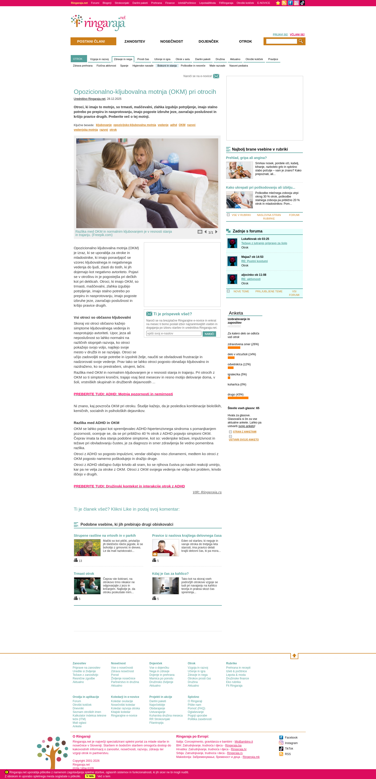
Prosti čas (143, 59)
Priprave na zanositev (86, 667)
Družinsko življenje (161, 682)
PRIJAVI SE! (280, 34)
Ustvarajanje (157, 712)
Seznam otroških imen (87, 712)
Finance (170, 2)
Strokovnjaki (122, 2)
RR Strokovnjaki (159, 719)
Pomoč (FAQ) (196, 708)
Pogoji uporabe (197, 715)
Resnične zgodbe (84, 678)
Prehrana (156, 2)
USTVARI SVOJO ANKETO (244, 439)
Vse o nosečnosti (122, 667)
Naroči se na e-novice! (197, 76)
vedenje (163, 125)
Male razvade (217, 65)
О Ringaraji (195, 701)
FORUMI (294, 215)
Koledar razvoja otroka (125, 708)
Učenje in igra (162, 59)
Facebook (291, 737)
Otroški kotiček (245, 2)
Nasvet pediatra (238, 65)
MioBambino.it (244, 741)
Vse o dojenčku (159, 667)
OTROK (77, 58)
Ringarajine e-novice (124, 715)
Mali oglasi (79, 722)
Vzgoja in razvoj (99, 59)
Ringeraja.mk (251, 757)
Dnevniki (78, 708)
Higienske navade (142, 65)
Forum (77, 701)
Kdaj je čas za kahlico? (170, 573)
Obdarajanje (157, 708)
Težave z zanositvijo (85, 675)
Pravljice (273, 59)
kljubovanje (104, 125)
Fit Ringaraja (234, 685)
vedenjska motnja (86, 129)
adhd (173, 125)
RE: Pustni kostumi (254, 261)
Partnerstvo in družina (125, 682)
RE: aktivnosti (251, 279)
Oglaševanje (196, 712)
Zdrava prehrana (83, 65)
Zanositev (134, 41)
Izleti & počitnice (236, 671)
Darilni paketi (140, 2)
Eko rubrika (233, 682)
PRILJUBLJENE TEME (268, 291)
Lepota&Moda (207, 2)
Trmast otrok (84, 573)
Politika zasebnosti (200, 719)
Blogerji (107, 2)
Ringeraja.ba (233, 745)
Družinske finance (237, 678)
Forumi (95, 2)
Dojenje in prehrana (162, 675)
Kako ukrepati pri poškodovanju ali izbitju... (260, 187)
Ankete (77, 726)
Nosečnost (171, 41)
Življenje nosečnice (123, 678)
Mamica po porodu (161, 678)
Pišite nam (194, 704)
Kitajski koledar (120, 712)
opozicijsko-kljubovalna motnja (134, 125)
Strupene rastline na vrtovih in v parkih (105, 535)
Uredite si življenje (84, 671)
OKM (182, 125)
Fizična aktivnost (106, 65)
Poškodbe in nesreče (193, 65)
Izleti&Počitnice (187, 2)
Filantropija (156, 722)
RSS (288, 754)
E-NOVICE (263, 2)
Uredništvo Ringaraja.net (90, 99)
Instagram (291, 743)
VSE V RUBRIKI (241, 215)
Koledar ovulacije (122, 701)
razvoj (191, 125)
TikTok (289, 748)
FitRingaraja (226, 2)
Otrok (244, 247)
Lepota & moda (236, 675)
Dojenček (208, 41)
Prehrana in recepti (238, 667)
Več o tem (104, 776)
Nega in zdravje (159, 671)
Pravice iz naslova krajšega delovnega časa (187, 535)
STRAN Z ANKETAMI (245, 431)
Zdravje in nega (123, 59)
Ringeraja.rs (235, 753)
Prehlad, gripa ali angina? (246, 158)
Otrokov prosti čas (199, 678)
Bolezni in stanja (167, 65)
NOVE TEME (241, 291)
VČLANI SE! (297, 34)
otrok (113, 129)
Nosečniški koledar (123, 704)
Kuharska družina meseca (166, 715)
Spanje (124, 65)
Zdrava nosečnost (122, 671)
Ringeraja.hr (239, 749)
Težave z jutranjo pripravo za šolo (264, 243)
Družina (220, 59)
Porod (115, 675)
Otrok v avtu (183, 59)
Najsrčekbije (157, 704)
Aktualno (235, 59)
